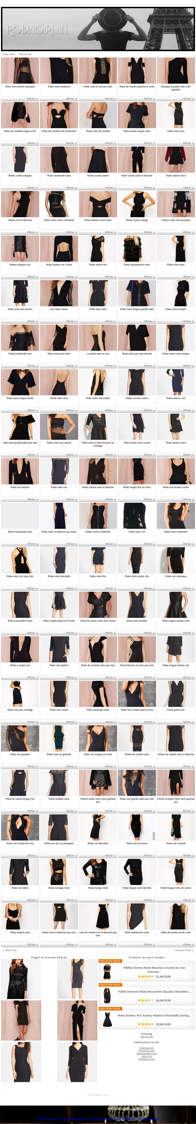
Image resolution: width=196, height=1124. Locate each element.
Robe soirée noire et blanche (136, 175)
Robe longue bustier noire (176, 620)
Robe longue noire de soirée (176, 888)
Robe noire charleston (176, 531)
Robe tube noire (97, 309)
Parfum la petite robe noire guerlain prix (176, 800)
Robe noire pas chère (59, 353)
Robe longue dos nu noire (137, 487)
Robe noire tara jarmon (20, 309)
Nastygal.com (147, 1048)
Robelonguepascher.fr (74, 1118)
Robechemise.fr (101, 1118)
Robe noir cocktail (175, 843)
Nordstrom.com (147, 1059)
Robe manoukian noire (20, 531)
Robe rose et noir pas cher (98, 86)
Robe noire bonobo (137, 620)
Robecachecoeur (148, 1118)
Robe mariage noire (58, 888)
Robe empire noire (20, 932)
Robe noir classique (175, 576)
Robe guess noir (176, 709)
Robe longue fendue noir (176, 665)
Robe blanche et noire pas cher (137, 665)
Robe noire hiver (176, 264)
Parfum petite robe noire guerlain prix (98, 800)
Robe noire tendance (59, 86)
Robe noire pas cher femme (137, 353)
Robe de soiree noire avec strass (97, 620)
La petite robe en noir (98, 353)
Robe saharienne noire (137, 932)
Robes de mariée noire (137, 754)
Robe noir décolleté (98, 843)
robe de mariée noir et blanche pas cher (97, 934)
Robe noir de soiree (137, 843)
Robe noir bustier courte (176, 487)
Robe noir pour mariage (20, 709)
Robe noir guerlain (20, 754)
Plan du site (25, 54)
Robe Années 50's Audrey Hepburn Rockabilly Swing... (154, 1015)
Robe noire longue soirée (20, 398)
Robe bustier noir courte (59, 264)
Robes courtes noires (137, 398)
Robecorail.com (47, 1118)
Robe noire (9, 54)
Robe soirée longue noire (137, 131)
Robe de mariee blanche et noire (136, 86)
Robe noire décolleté (59, 576)
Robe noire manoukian (98, 398)
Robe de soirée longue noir (20, 799)
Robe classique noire (98, 709)
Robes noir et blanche (20, 220)
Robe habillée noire (59, 799)
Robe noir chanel (59, 709)
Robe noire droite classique (20, 86)
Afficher (31, 98)
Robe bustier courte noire (98, 220)
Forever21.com (147, 1050)
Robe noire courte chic (137, 576)
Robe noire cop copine (59, 442)
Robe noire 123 (137, 531)
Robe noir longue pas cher (98, 754)
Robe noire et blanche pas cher (59, 932)
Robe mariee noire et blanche (98, 487)
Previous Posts (183, 950)
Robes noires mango (137, 220)
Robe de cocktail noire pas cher (98, 665)
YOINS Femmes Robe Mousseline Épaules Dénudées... (154, 991)
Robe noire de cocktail (98, 131)
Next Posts (11, 950)
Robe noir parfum (59, 665)
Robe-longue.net (124, 1118)
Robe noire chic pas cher (20, 576)
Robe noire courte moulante (59, 220)
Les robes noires (59, 309)
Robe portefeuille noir (20, 353)
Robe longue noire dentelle (136, 888)
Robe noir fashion (20, 487)
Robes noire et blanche (98, 531)
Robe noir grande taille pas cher (137, 799)
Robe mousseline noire (20, 620)
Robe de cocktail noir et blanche (59, 131)
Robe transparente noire (137, 264)
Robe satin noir (59, 487)
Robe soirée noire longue (175, 353)
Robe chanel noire (176, 175)
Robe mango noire (98, 888)
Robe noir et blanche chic (20, 843)
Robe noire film (98, 576)
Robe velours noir (175, 398)
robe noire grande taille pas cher (20, 442)
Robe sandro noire (176, 442)
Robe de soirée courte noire (176, 932)
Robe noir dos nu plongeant (59, 843)
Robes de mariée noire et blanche (176, 754)
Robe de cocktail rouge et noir (20, 131)
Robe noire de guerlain (59, 754)
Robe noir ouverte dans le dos (137, 709)
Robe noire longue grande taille (137, 309)
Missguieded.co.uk (147, 1053)
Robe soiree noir (98, 264)
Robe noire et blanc (175, 309)
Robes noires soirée (98, 175)
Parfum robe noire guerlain (176, 220)
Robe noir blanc (20, 888)
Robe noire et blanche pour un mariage (98, 444)
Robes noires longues (20, 175)
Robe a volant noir (20, 665)
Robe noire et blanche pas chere (59, 531)
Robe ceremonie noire (59, 175)
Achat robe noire (59, 398)
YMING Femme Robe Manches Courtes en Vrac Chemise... (154, 969)
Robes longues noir (20, 264)
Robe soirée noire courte (137, 442)
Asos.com (147, 1056)
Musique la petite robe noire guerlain (176, 88)
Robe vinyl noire (176, 131)
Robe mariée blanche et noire (59, 620)
